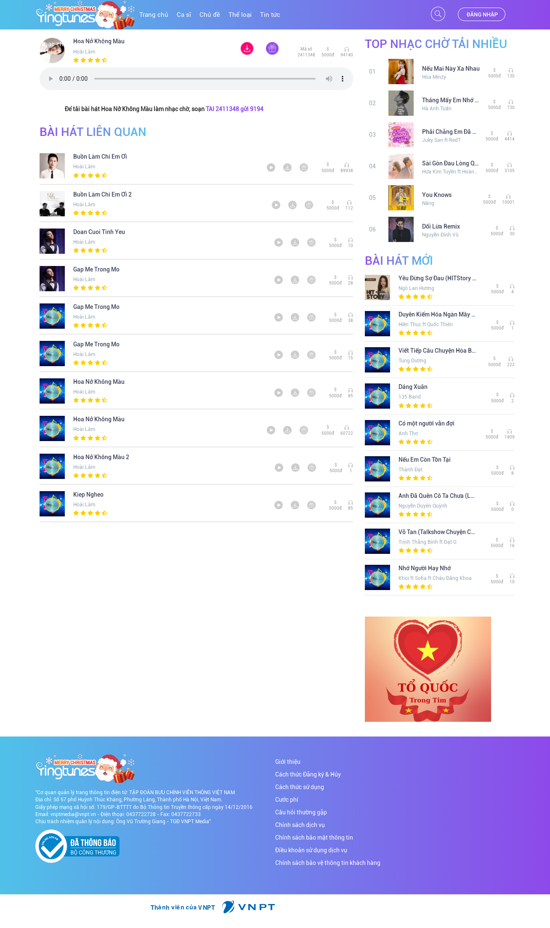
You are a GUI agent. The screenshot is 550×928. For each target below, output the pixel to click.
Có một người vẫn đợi (426, 423)
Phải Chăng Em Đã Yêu (450, 131)
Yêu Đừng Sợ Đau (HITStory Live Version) (438, 278)
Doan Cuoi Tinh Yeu (99, 232)
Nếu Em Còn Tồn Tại (425, 459)
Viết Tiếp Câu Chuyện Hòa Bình (438, 350)
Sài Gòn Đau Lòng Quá (450, 163)
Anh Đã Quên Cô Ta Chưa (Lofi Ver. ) (438, 495)
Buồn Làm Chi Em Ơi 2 (102, 194)
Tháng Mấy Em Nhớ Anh (452, 100)
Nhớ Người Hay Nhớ (425, 568)
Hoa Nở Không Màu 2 (101, 457)
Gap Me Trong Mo (96, 269)
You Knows (437, 194)
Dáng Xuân (413, 386)
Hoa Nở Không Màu (99, 381)
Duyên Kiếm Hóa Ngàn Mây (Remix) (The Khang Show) (438, 314)
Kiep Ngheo (88, 494)
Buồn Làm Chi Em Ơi (100, 156)
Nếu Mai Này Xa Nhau (451, 68)
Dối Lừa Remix (441, 226)
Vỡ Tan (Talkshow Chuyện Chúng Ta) (438, 532)
